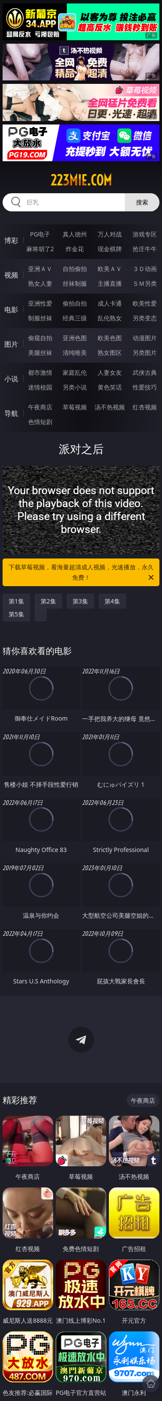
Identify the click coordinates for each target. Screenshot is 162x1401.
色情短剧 (40, 422)
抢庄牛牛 (145, 249)
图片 (11, 344)
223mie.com (81, 180)
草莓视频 (75, 407)
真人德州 (75, 234)
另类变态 (145, 318)
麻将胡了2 (40, 249)
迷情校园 (40, 387)
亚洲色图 (75, 338)
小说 (11, 378)
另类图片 (145, 352)
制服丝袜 (40, 318)
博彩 (11, 240)
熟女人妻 (40, 283)
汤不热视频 (110, 407)
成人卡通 (110, 303)
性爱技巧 (145, 387)
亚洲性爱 (40, 303)
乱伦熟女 (110, 318)
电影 (11, 309)
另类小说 (75, 387)
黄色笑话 (110, 387)
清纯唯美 (75, 352)
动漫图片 (145, 338)
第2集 (48, 601)
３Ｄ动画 (145, 269)
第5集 (16, 614)
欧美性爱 (145, 303)
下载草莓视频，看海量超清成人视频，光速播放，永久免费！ (82, 573)
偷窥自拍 (40, 338)
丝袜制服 (75, 283)
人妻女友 (110, 372)
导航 (11, 413)
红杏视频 (145, 407)
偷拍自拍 (75, 303)
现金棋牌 (110, 249)
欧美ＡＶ (110, 269)
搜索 (142, 202)
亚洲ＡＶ (40, 269)
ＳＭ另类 (145, 283)
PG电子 (40, 234)
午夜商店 (40, 407)
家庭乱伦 (75, 372)
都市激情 (40, 372)
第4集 (112, 601)
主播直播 (110, 283)
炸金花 (75, 249)
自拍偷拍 (75, 269)
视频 (11, 275)
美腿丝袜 (40, 352)
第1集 (16, 601)
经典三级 (75, 318)
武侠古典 (145, 372)
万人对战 (110, 234)
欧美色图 (110, 338)
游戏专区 (145, 234)
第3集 (80, 601)
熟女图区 (110, 352)
